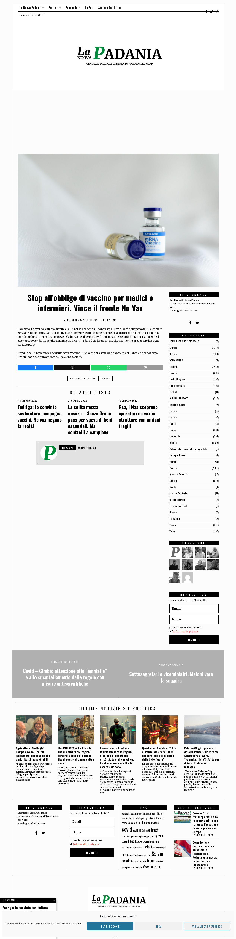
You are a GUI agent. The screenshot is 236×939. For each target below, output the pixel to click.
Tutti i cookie (110, 926)
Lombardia (174, 436)
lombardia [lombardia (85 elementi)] (153, 841)
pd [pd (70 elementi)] (164, 847)
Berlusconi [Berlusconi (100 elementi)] (150, 813)
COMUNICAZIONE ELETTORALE (184, 341)
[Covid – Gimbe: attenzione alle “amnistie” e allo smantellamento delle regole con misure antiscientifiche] (65, 674)
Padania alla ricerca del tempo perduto (188, 449)
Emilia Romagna (177, 385)
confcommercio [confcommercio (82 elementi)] (129, 823)
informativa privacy (186, 631)
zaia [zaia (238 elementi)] (157, 867)
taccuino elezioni (177, 499)
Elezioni (173, 373)
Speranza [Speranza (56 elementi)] (135, 861)
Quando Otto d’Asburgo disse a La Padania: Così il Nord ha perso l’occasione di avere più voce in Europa (205, 822)
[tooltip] (206, 11)
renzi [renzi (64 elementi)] (149, 855)
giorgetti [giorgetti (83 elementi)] (150, 836)
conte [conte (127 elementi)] (141, 822)
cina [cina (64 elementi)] (151, 818)
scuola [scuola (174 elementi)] (126, 860)
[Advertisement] (118, 118)
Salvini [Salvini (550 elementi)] (158, 853)
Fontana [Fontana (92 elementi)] (126, 836)
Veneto (172, 525)
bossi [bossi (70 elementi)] (124, 818)
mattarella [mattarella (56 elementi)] (137, 847)
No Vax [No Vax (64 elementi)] (156, 847)
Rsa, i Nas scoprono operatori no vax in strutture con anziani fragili (139, 416)
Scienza (173, 480)
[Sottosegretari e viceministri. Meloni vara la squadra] (171, 674)
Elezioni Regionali (177, 379)
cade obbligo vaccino (83, 378)
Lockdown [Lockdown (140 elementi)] (141, 841)
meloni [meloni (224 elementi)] (147, 847)
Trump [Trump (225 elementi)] (150, 860)
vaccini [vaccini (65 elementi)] (139, 867)
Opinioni (173, 442)
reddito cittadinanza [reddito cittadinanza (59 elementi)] (137, 854)
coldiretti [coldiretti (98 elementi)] (158, 818)
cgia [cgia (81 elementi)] (146, 818)
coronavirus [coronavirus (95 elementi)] (152, 823)
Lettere (173, 417)
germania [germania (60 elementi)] (135, 836)
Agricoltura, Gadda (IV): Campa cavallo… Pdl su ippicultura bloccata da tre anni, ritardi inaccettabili (33, 753)
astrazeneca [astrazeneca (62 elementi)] (127, 813)
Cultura (173, 354)
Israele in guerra (177, 404)
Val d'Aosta (174, 518)
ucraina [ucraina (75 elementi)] (159, 861)
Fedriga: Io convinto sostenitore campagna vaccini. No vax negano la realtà (40, 416)
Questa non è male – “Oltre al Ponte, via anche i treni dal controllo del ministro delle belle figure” (159, 753)
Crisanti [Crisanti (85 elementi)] (146, 830)
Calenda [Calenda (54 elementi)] (130, 818)
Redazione (67, 447)
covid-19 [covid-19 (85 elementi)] (137, 830)
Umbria (173, 512)
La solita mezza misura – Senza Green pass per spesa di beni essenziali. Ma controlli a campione (90, 419)
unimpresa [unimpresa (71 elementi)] (127, 867)
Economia (173, 366)
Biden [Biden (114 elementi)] (160, 813)
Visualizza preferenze (207, 926)
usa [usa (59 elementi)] (133, 867)
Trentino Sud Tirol (178, 506)
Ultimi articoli (87, 447)
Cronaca (173, 347)
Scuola (172, 487)
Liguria (172, 423)
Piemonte (173, 461)
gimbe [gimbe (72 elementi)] (143, 836)
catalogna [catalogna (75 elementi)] (139, 818)
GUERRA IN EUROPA (178, 398)
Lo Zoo (172, 430)
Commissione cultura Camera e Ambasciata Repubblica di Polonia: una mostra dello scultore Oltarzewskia (205, 853)
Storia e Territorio (178, 493)
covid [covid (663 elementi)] (127, 829)
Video (172, 531)
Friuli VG (173, 392)
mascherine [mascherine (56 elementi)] (127, 847)
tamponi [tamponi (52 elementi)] (143, 861)
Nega (158, 926)
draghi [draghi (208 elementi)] (154, 830)
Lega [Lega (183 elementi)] (131, 841)
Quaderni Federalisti (179, 474)
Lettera (173, 411)
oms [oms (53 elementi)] (161, 847)
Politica (92, 319)
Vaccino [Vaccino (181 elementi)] (148, 867)
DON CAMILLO (176, 360)
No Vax (106, 378)
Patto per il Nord (177, 455)
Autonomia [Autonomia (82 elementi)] (138, 814)
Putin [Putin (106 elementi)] (125, 854)
